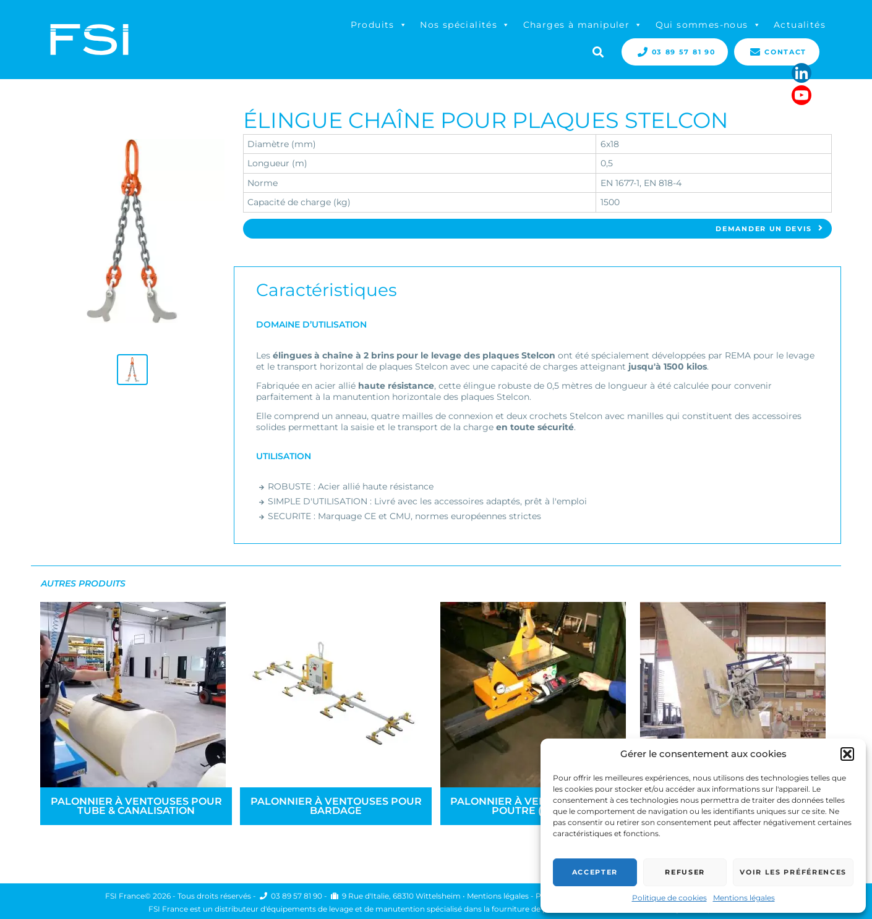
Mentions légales (744, 897)
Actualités (800, 24)
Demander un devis (770, 228)
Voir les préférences (793, 872)
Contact (776, 52)
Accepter (595, 872)
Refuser (685, 872)
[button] (847, 754)
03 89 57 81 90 (675, 52)
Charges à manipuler (583, 24)
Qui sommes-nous (708, 24)
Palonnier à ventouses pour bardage (336, 806)
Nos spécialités (465, 24)
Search (596, 51)
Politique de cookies (669, 897)
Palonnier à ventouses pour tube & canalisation (136, 806)
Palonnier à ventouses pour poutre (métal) (536, 806)
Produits (379, 24)
